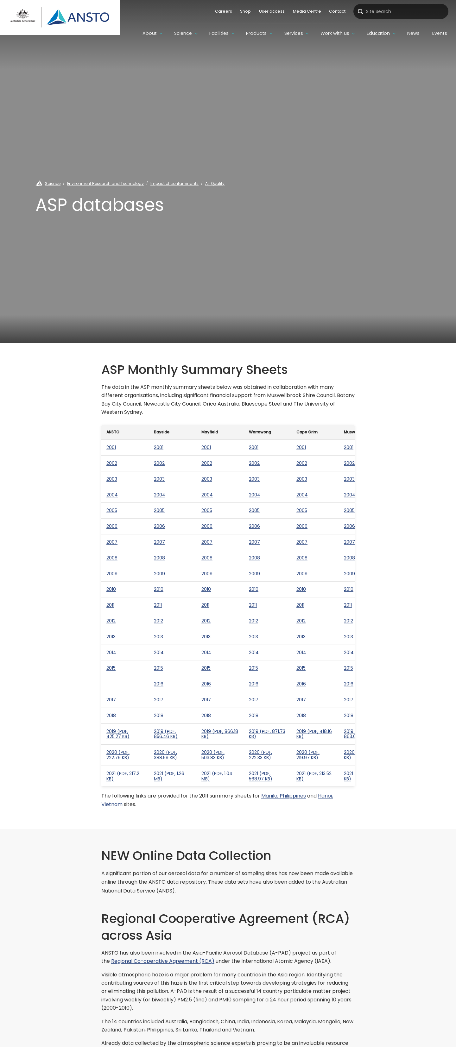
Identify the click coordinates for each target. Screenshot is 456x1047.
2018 (111, 715)
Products (256, 33)
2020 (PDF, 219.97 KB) (308, 755)
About (149, 33)
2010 (111, 589)
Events (439, 33)
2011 (110, 605)
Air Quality (215, 183)
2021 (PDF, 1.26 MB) (169, 776)
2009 (111, 574)
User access (272, 11)
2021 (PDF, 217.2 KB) (122, 776)
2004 (112, 495)
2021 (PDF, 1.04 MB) (216, 776)
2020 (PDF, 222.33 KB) (260, 755)
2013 (111, 637)
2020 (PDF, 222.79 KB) (118, 755)
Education (378, 33)
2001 (111, 447)
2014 (111, 652)
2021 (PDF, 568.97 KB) (260, 776)
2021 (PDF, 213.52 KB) (314, 776)
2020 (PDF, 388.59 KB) (165, 755)
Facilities (219, 33)
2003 (111, 479)
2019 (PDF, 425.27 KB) (118, 734)
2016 (158, 684)
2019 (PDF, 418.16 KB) (314, 734)
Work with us (334, 33)
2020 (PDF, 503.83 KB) (213, 755)
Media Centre (307, 11)
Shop (245, 11)
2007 (111, 542)
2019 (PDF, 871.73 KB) (267, 734)
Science (183, 33)
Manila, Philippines (283, 795)
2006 (111, 526)
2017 (111, 700)
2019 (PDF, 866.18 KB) (219, 734)
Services (293, 33)
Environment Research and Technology (105, 183)
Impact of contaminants (174, 183)
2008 (111, 558)
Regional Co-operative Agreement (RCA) (162, 961)
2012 (111, 621)
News (413, 33)
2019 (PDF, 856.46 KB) (166, 734)
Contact (337, 11)
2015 (111, 668)
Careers (223, 11)
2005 (111, 510)
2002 (111, 463)
